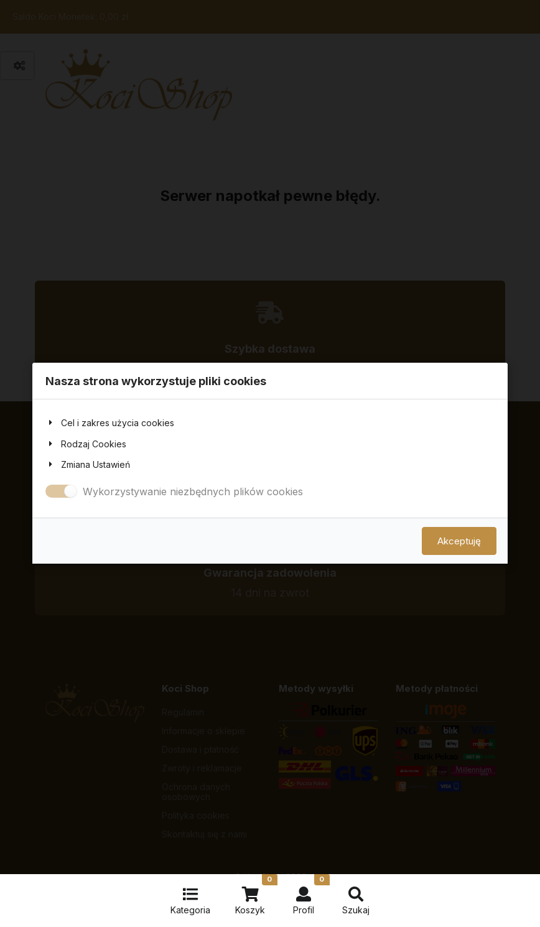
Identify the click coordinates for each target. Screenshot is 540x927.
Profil (311, 894)
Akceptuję (459, 541)
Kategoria (190, 901)
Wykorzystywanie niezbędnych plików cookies (193, 491)
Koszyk (256, 894)
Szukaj (356, 901)
